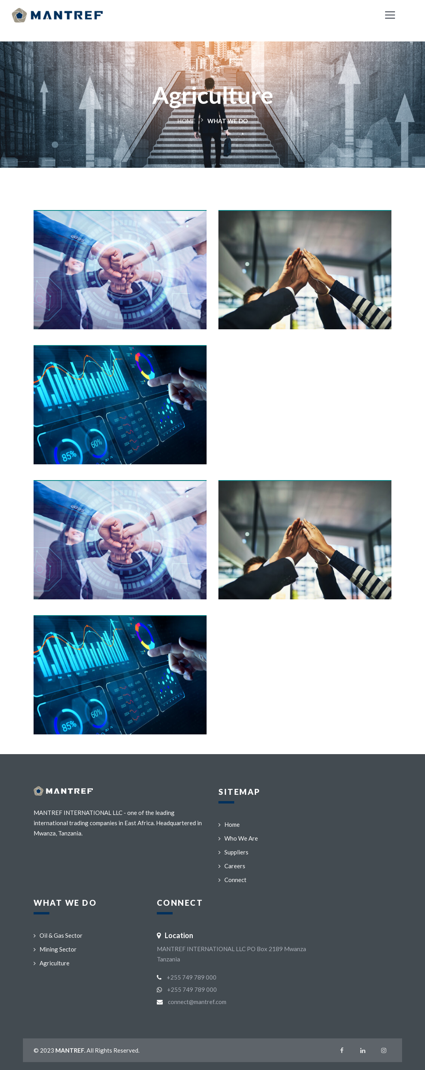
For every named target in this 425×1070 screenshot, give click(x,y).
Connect (232, 879)
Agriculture (52, 963)
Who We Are (238, 838)
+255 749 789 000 (191, 977)
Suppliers (233, 852)
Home (186, 120)
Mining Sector (55, 949)
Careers (231, 865)
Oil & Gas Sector (58, 935)
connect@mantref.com (197, 1001)
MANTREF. (70, 1050)
